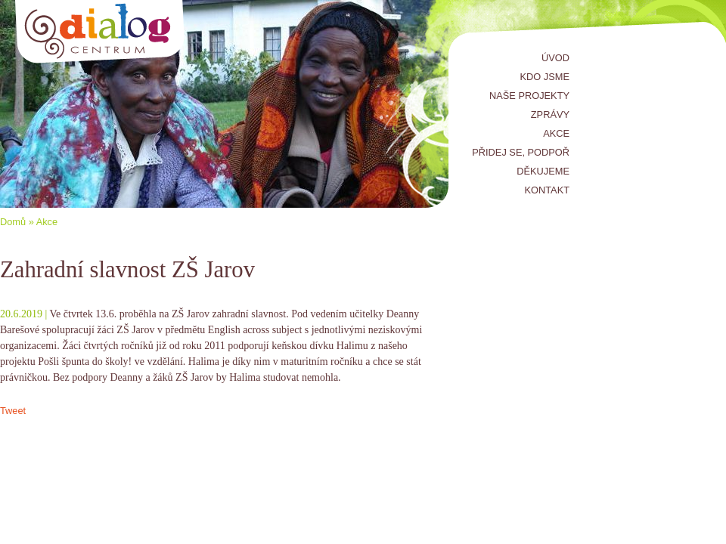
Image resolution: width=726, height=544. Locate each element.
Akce (556, 133)
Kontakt (547, 190)
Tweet (13, 410)
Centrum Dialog (100, 32)
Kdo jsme (544, 76)
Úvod (555, 57)
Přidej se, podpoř (520, 152)
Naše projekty (529, 95)
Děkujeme (543, 171)
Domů (13, 221)
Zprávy (550, 114)
